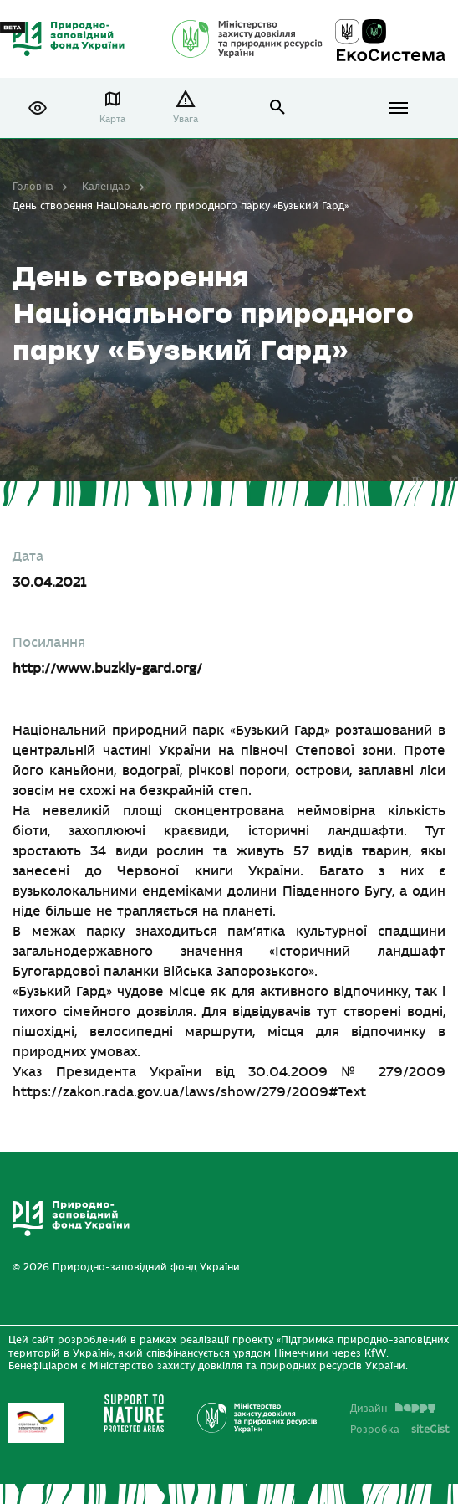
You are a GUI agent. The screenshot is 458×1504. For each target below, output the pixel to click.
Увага (185, 119)
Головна (33, 186)
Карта (112, 119)
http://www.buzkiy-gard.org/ (107, 668)
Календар (106, 186)
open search (277, 107)
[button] (37, 108)
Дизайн (392, 1408)
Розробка (400, 1429)
